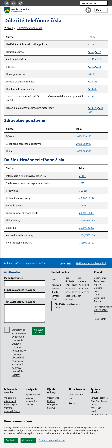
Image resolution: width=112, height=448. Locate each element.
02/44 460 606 (88, 220)
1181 (83, 175)
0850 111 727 (87, 242)
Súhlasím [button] (11, 440)
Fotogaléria (52, 404)
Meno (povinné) (13, 278)
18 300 (93, 89)
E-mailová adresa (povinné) (20, 290)
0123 (92, 74)
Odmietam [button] (28, 440)
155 (92, 59)
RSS (72, 403)
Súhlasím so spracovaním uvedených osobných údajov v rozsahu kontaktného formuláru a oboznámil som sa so (19, 352)
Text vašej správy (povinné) (20, 301)
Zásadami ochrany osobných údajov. (17, 370)
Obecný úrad (53, 397)
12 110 (84, 190)
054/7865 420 (88, 235)
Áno (63, 263)
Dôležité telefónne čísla (29, 27)
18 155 (93, 81)
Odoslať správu (38, 331)
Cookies (29, 404)
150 (92, 51)
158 (92, 66)
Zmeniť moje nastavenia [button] (52, 440)
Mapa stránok (32, 401)
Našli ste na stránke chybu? (91, 263)
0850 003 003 (84, 143)
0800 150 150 (84, 136)
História (51, 401)
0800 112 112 (87, 198)
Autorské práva (11, 404)
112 (92, 44)
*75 (82, 183)
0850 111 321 (87, 212)
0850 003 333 (84, 151)
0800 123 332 (87, 227)
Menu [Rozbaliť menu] (101, 10)
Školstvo (51, 407)
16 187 (84, 205)
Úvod (8, 27)
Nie (69, 263)
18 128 (93, 107)
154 (92, 96)
